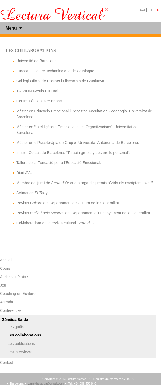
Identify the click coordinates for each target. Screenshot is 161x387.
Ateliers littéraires (14, 277)
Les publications (21, 343)
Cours (5, 268)
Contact (6, 362)
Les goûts (16, 327)
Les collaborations (24, 335)
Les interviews (20, 352)
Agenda (6, 302)
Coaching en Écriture (18, 293)
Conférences (10, 310)
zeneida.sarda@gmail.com (46, 383)
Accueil (6, 260)
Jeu (3, 285)
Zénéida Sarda (15, 319)
